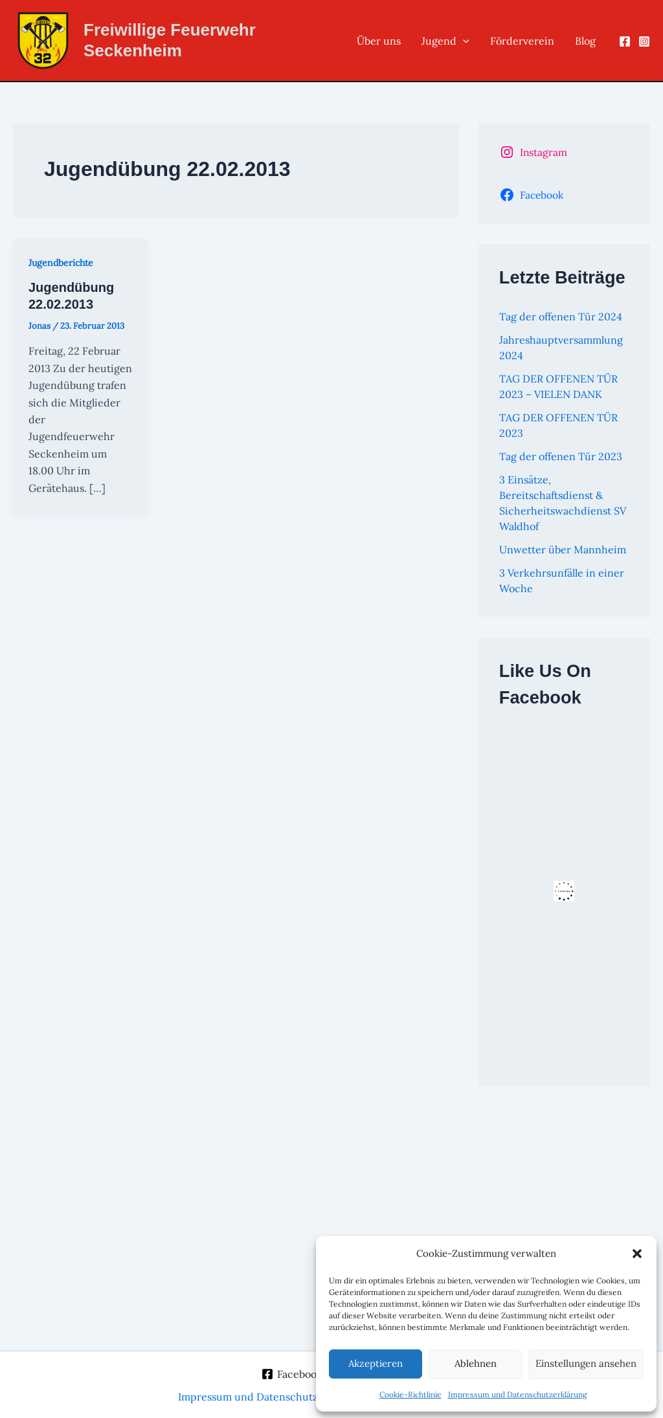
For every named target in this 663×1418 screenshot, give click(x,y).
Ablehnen (476, 1363)
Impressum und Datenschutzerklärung (517, 1394)
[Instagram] (644, 41)
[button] (637, 1253)
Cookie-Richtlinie (410, 1394)
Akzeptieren (375, 1363)
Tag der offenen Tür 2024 (560, 316)
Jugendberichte (60, 263)
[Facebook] (625, 41)
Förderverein (522, 40)
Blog (585, 40)
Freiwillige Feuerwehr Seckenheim (170, 40)
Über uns (379, 40)
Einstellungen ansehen (585, 1363)
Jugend (445, 41)
